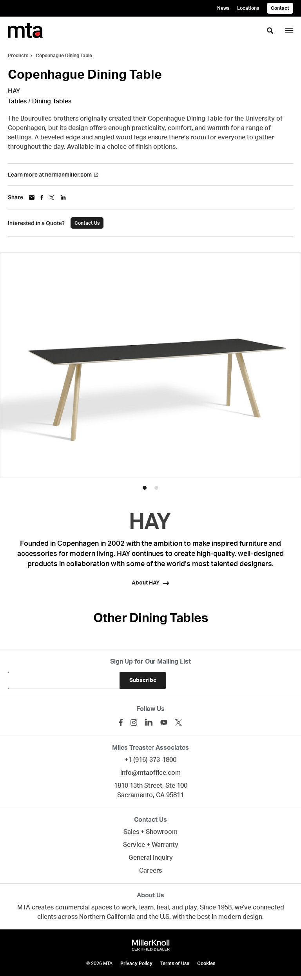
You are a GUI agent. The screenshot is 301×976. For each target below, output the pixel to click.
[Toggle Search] (270, 30)
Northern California (107, 917)
